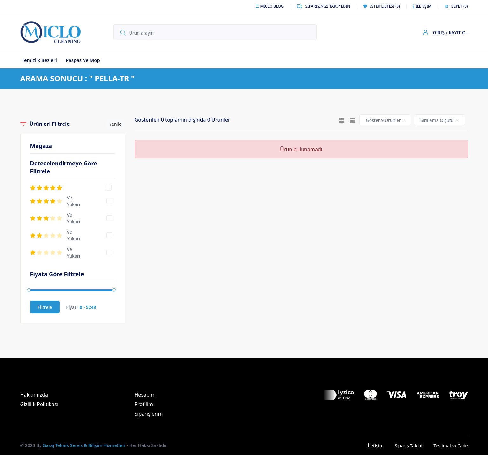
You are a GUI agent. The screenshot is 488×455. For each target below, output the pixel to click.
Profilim (144, 404)
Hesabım (145, 394)
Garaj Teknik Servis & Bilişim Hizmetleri (84, 445)
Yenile (115, 124)
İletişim (376, 446)
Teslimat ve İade (450, 446)
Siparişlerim (149, 413)
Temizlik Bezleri (39, 60)
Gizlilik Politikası (39, 404)
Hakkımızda (34, 394)
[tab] (341, 119)
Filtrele (45, 307)
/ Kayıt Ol (457, 33)
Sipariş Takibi (408, 446)
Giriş (439, 33)
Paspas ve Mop (83, 60)
